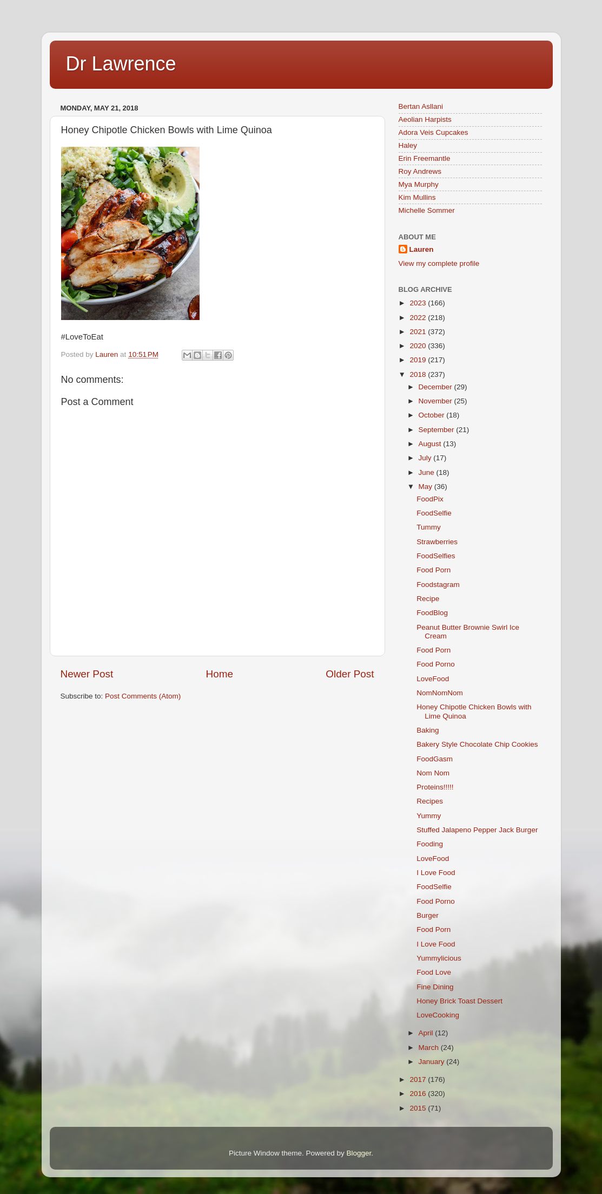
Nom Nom (432, 773)
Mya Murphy (419, 184)
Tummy (428, 527)
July (426, 458)
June (427, 472)
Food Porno (435, 664)
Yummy (428, 816)
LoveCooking (437, 1015)
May (426, 486)
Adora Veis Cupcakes (433, 132)
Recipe (427, 599)
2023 (418, 303)
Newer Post (87, 674)
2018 (418, 374)
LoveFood (432, 679)
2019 (418, 360)
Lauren (421, 249)
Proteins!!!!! (434, 787)
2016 (418, 1093)
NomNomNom (439, 693)
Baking (427, 730)
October (433, 415)
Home (219, 674)
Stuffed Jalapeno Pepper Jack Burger (477, 830)
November (436, 401)
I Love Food (435, 873)
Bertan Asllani (421, 106)
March (430, 1047)
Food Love (433, 972)
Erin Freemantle (425, 158)
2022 (418, 318)
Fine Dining (434, 987)
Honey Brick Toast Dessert (459, 1001)
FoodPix (430, 499)
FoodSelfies (435, 556)
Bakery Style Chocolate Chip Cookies (477, 744)
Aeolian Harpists (425, 119)
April (427, 1033)
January (433, 1062)
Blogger (359, 1153)
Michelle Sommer (427, 210)
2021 (418, 332)
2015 (418, 1108)
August (431, 444)
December (436, 387)
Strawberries (437, 542)
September (438, 430)
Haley (408, 145)
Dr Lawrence (121, 64)
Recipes (429, 801)
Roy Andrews (420, 171)
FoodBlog (432, 613)
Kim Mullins (417, 197)
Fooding (429, 844)
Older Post (350, 674)
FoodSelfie (434, 513)
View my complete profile (439, 263)
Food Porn (433, 570)
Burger (427, 915)
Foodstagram (438, 584)
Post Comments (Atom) (143, 696)
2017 (418, 1079)
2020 (418, 346)
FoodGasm (434, 759)
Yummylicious (438, 958)
